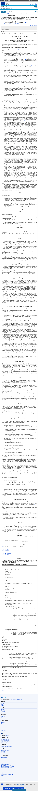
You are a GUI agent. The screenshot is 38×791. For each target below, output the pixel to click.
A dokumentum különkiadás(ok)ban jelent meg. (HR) (9, 21)
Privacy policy (3, 751)
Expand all (31, 25)
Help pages (2, 703)
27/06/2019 (26, 22)
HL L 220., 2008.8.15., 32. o (7, 553)
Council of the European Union (5, 759)
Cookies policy (3, 710)
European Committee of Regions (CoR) (6, 767)
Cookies (2, 753)
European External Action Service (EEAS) (7, 765)
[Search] (36, 11)
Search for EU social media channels (6, 746)
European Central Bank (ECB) (5, 763)
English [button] (36, 4)
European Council (3, 758)
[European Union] (3, 733)
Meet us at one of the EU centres (6, 742)
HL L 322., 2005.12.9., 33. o (7, 554)
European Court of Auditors (5, 764)
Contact (2, 704)
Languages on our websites (5, 750)
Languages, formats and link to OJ (7, 26)
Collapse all (35, 25)
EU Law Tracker (3, 730)
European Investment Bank (5, 768)
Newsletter (2, 717)
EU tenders (2, 723)
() (18, 49)
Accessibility (3, 711)
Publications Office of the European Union (15, 699)
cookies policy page (20, 784)
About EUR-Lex (3, 716)
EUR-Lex (4, 6)
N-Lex (2, 729)
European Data (3, 722)
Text (2, 31)
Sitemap (2, 705)
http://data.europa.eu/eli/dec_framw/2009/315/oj (10, 23)
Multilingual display (5, 29)
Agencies (2, 775)
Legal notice (3, 709)
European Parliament (4, 757)
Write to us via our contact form (5, 741)
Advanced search (34, 13)
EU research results (4, 724)
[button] (19, 790)
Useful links (3, 718)
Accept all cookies (7, 788)
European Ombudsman (4, 769)
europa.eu (7, 735)
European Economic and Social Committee (7, 766)
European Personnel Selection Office (6, 773)
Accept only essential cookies (17, 788)
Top (3, 690)
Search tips (9, 13)
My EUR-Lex (32, 4)
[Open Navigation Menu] (3, 12)
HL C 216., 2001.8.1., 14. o (7, 549)
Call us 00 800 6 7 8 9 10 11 (5, 739)
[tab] (19, 27)
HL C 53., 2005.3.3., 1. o (7, 550)
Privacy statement (3, 712)
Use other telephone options (5, 740)
